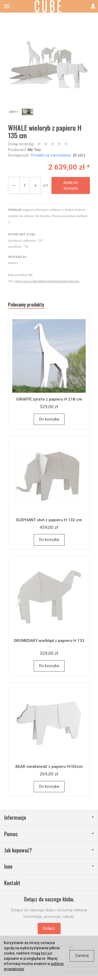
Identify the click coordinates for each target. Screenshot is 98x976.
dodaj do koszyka (70, 185)
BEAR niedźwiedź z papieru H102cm (49, 766)
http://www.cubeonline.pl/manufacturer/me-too (47, 281)
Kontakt (12, 883)
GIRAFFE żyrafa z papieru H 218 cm (49, 399)
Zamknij (82, 955)
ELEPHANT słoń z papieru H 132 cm (49, 520)
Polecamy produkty (26, 304)
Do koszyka (49, 419)
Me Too (34, 149)
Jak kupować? (49, 850)
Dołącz (49, 928)
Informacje (49, 817)
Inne (49, 866)
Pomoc (49, 834)
